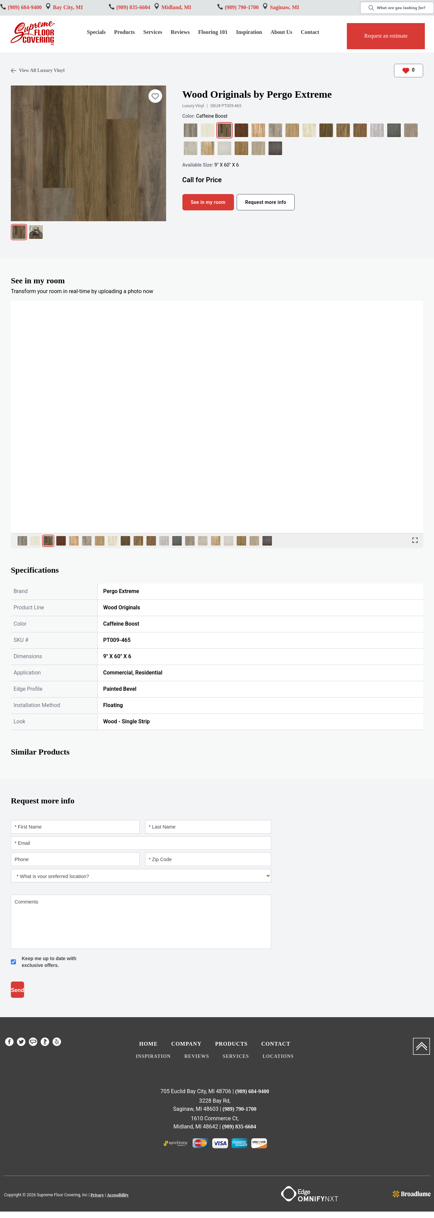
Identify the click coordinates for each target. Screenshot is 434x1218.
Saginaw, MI (284, 7)
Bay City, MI (68, 7)
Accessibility (118, 1195)
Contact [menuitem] (275, 1044)
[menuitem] (9, 1043)
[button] (125, 33)
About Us (281, 32)
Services (152, 32)
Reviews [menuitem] (196, 1056)
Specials (96, 32)
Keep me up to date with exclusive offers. (49, 962)
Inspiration (249, 32)
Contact (310, 32)
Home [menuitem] (148, 1044)
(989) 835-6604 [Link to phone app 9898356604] (239, 1126)
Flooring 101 (213, 32)
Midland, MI (176, 7)
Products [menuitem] (231, 1044)
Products (124, 32)
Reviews (180, 32)
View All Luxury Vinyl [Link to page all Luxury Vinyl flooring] (37, 71)
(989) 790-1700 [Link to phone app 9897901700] (242, 7)
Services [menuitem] (236, 1056)
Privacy (97, 1195)
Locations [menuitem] (278, 1056)
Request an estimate (386, 36)
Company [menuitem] (186, 1044)
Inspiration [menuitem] (153, 1056)
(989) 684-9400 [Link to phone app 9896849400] (25, 7)
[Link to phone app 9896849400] (133, 7)
